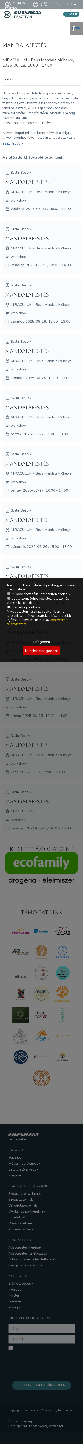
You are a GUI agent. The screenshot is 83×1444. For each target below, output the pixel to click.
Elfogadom (41, 641)
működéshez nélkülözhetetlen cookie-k (38, 594)
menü (76, 28)
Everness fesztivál (15, 4)
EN (72, 4)
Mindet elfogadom (41, 651)
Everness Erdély (42, 4)
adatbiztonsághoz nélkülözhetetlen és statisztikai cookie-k (38, 600)
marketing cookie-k (23, 607)
